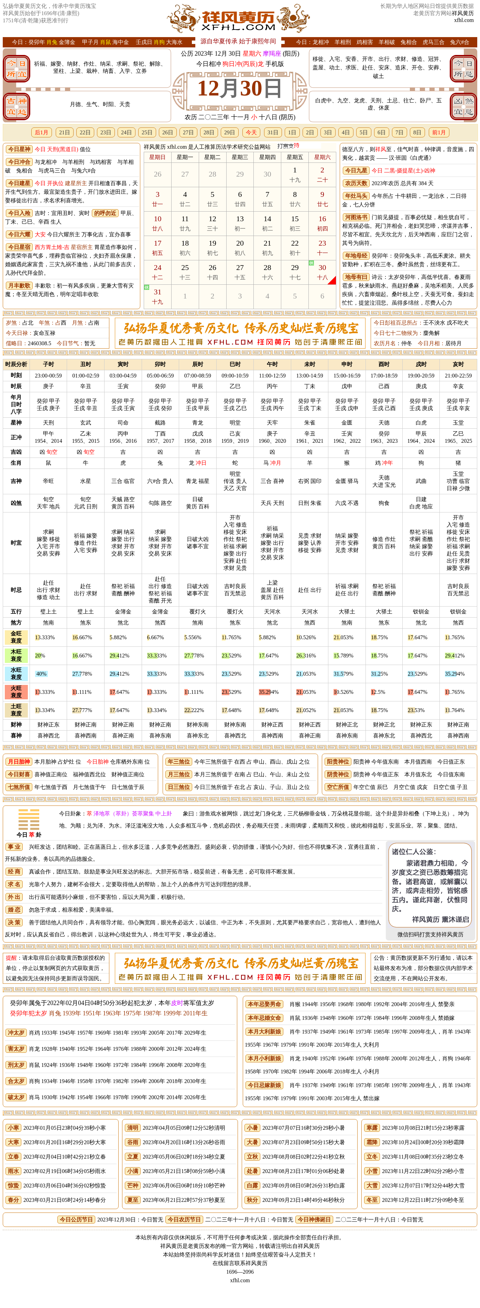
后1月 (41, 132)
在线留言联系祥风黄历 (240, 1263)
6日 (382, 132)
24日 (126, 132)
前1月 (439, 132)
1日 (292, 132)
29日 (229, 132)
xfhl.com (464, 20)
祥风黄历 (463, 13)
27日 (188, 132)
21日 (64, 132)
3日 (328, 132)
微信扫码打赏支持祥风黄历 (430, 934)
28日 (209, 132)
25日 (147, 132)
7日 (399, 132)
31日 (273, 132)
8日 (417, 132)
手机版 (274, 63)
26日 (167, 132)
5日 (364, 132)
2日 (310, 132)
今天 (251, 132)
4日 (346, 132)
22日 (85, 132)
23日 (105, 132)
